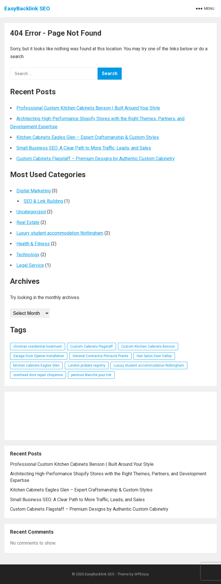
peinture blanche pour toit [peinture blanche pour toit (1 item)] (91, 375)
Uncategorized (31, 212)
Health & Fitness (33, 243)
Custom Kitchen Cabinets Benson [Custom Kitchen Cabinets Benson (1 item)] (148, 346)
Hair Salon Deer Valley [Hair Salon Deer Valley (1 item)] (154, 356)
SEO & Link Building (43, 201)
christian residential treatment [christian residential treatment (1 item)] (37, 346)
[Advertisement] (110, 415)
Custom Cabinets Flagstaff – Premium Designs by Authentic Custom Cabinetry (95, 158)
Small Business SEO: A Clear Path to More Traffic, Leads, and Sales (83, 148)
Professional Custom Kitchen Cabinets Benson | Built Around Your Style (88, 108)
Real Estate (27, 222)
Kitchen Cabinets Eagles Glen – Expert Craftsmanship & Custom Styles (87, 137)
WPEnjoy (141, 574)
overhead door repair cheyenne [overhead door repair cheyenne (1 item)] (38, 375)
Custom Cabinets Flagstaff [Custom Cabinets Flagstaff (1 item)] (91, 346)
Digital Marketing (33, 191)
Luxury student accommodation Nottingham (59, 233)
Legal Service (30, 265)
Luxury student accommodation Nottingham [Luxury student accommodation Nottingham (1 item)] (149, 365)
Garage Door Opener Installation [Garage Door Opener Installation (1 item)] (38, 356)
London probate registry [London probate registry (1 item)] (86, 365)
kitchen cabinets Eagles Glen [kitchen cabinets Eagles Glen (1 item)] (36, 365)
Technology (27, 254)
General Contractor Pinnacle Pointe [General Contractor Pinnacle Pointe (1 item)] (100, 356)
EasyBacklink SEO (27, 8)
